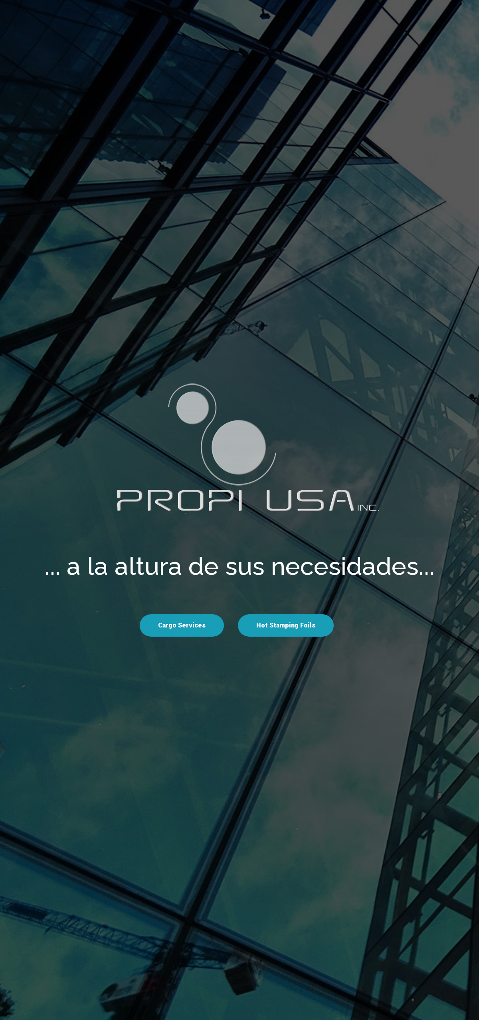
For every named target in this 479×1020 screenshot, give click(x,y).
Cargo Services (182, 625)
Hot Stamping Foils (285, 625)
